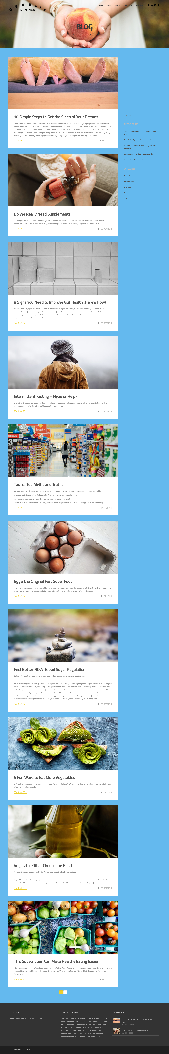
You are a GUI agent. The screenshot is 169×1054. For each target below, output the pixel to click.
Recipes (108, 596)
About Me (129, 5)
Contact (139, 5)
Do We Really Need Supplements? (43, 214)
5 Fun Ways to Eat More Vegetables (44, 777)
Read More (20, 140)
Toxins (108, 508)
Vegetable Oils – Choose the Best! (43, 865)
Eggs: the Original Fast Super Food (43, 581)
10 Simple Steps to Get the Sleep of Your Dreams (56, 117)
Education (106, 229)
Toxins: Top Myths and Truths (38, 484)
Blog (109, 5)
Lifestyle (107, 140)
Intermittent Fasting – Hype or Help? (45, 396)
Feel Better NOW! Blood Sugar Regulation (49, 669)
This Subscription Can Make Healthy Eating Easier (56, 961)
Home (101, 5)
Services (117, 5)
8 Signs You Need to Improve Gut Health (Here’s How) (60, 302)
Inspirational (129, 181)
